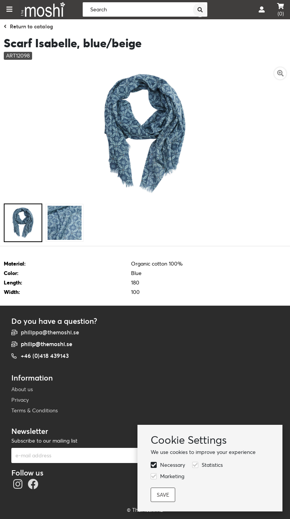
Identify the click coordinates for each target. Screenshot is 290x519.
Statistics (212, 465)
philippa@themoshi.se (50, 332)
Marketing (172, 476)
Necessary (172, 465)
